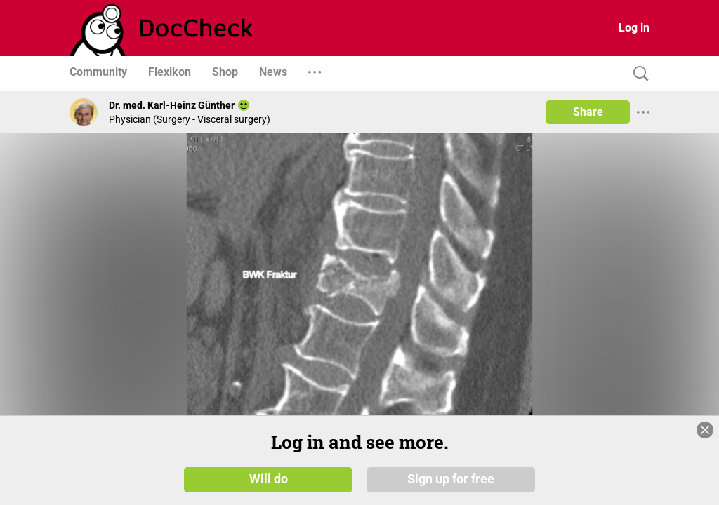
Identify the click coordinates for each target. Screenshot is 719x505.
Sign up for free (450, 478)
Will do (268, 478)
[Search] (637, 74)
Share (588, 112)
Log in (634, 27)
